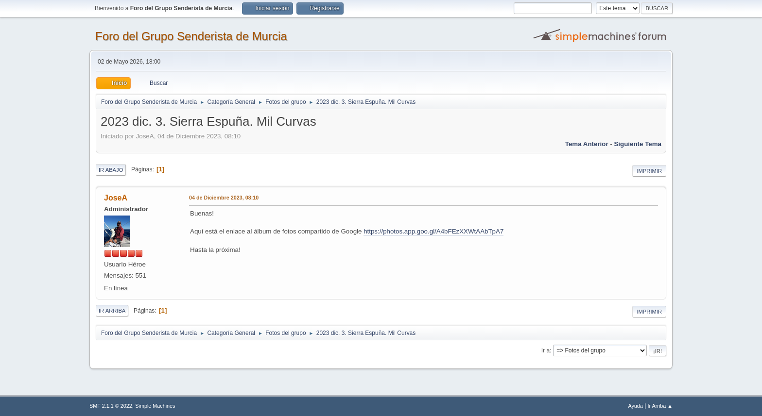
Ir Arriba (112, 311)
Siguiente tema (637, 144)
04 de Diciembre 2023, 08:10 (224, 197)
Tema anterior (586, 144)
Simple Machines (155, 406)
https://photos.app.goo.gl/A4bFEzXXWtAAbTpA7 (433, 231)
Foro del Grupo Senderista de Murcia (191, 36)
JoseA (115, 198)
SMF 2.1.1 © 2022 (110, 406)
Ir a (545, 350)
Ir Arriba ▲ (660, 406)
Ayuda (635, 406)
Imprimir (649, 171)
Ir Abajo (111, 170)
